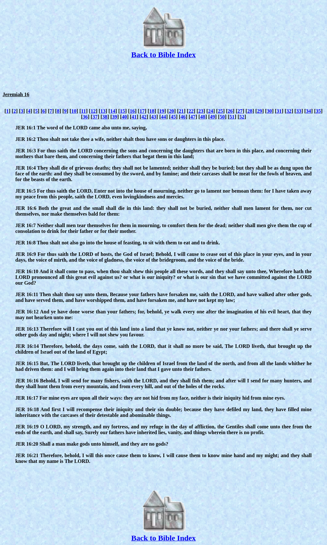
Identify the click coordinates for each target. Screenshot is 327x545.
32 (289, 111)
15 (122, 111)
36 (85, 116)
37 (94, 116)
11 (83, 111)
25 (220, 111)
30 (269, 111)
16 (132, 111)
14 (112, 111)
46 (183, 116)
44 (163, 116)
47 (192, 116)
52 (241, 116)
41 (134, 116)
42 (144, 116)
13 (102, 111)
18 (152, 111)
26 (230, 111)
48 (202, 116)
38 (104, 116)
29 (259, 111)
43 (153, 116)
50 (222, 116)
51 (232, 116)
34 (308, 111)
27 (239, 111)
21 (181, 111)
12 (93, 111)
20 (171, 111)
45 (173, 116)
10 (73, 111)
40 (124, 116)
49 (212, 116)
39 (114, 116)
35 (318, 111)
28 (249, 111)
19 (161, 111)
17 (142, 111)
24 (210, 111)
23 (200, 111)
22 (191, 111)
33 (298, 111)
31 (279, 111)
